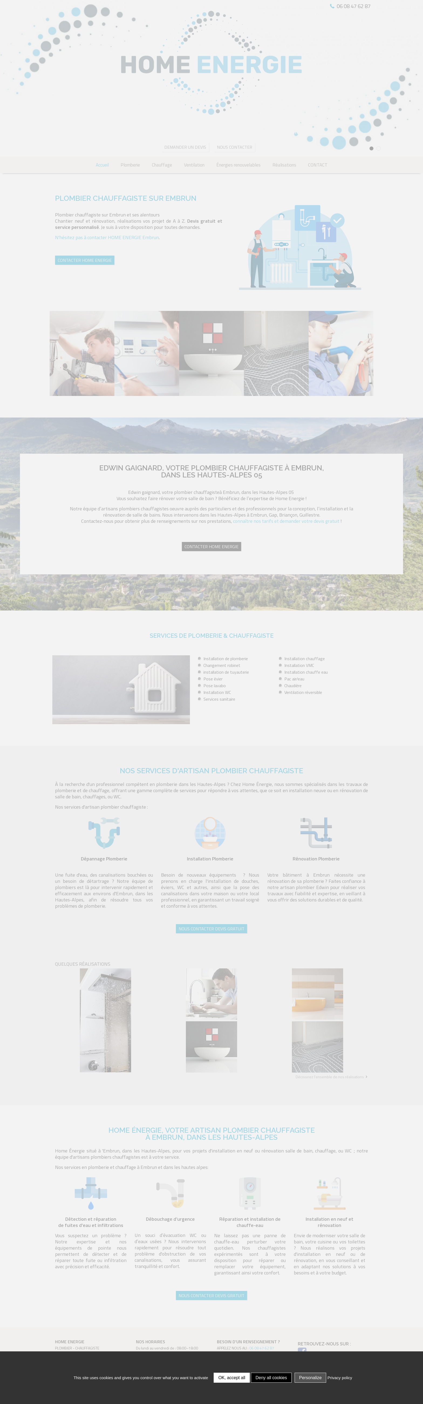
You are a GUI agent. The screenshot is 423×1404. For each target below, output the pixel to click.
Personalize (310, 1377)
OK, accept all (231, 1377)
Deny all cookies (271, 1377)
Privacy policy (340, 1377)
